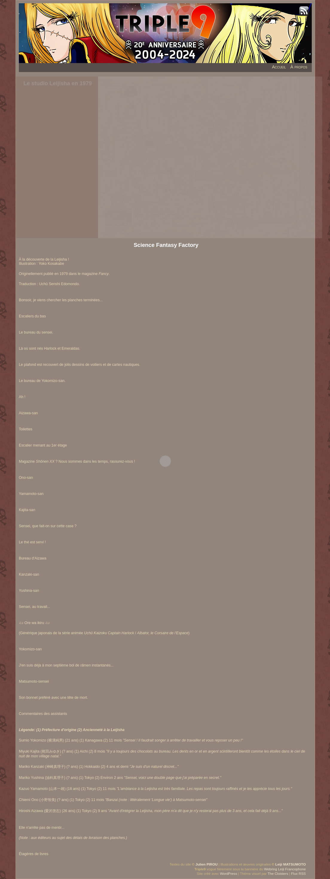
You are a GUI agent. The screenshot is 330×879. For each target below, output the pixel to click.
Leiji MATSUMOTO (290, 864)
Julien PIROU (206, 864)
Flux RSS (298, 873)
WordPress (228, 873)
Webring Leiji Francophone (285, 869)
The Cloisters (278, 873)
